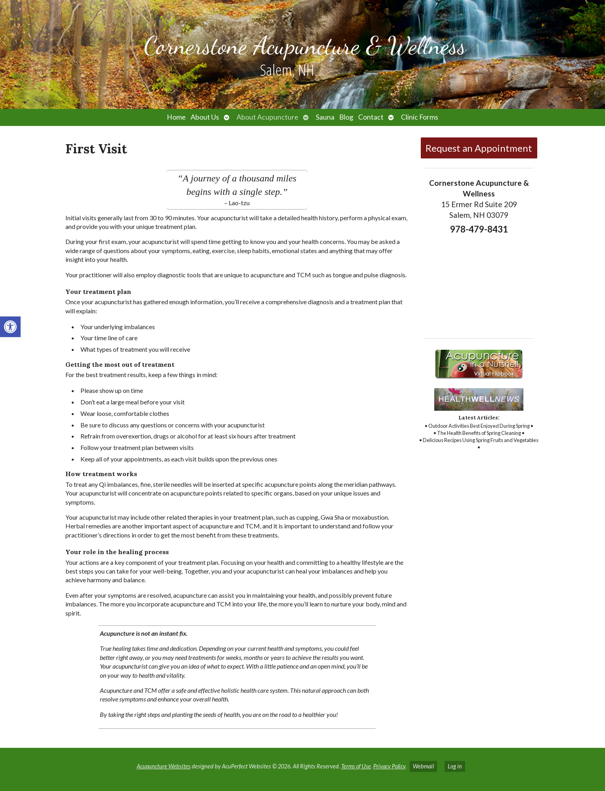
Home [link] (176, 117)
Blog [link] (346, 117)
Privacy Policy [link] (389, 766)
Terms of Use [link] (356, 766)
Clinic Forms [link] (419, 117)
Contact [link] (371, 117)
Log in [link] (455, 766)
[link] (10, 326)
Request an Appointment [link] (479, 148)
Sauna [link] (325, 117)
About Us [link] (205, 117)
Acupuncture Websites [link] (164, 766)
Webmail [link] (423, 766)
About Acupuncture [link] (267, 117)
